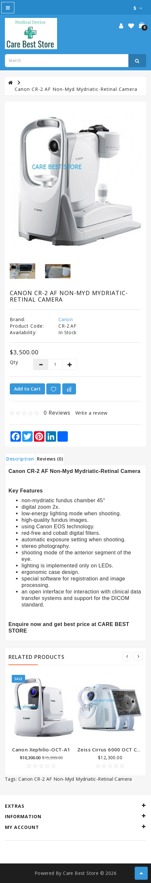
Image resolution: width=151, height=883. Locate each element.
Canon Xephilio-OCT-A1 (41, 749)
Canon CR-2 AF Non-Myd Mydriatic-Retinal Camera (76, 89)
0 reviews (57, 412)
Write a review (91, 413)
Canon (65, 319)
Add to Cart (27, 389)
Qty (14, 362)
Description (20, 459)
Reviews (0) (50, 459)
